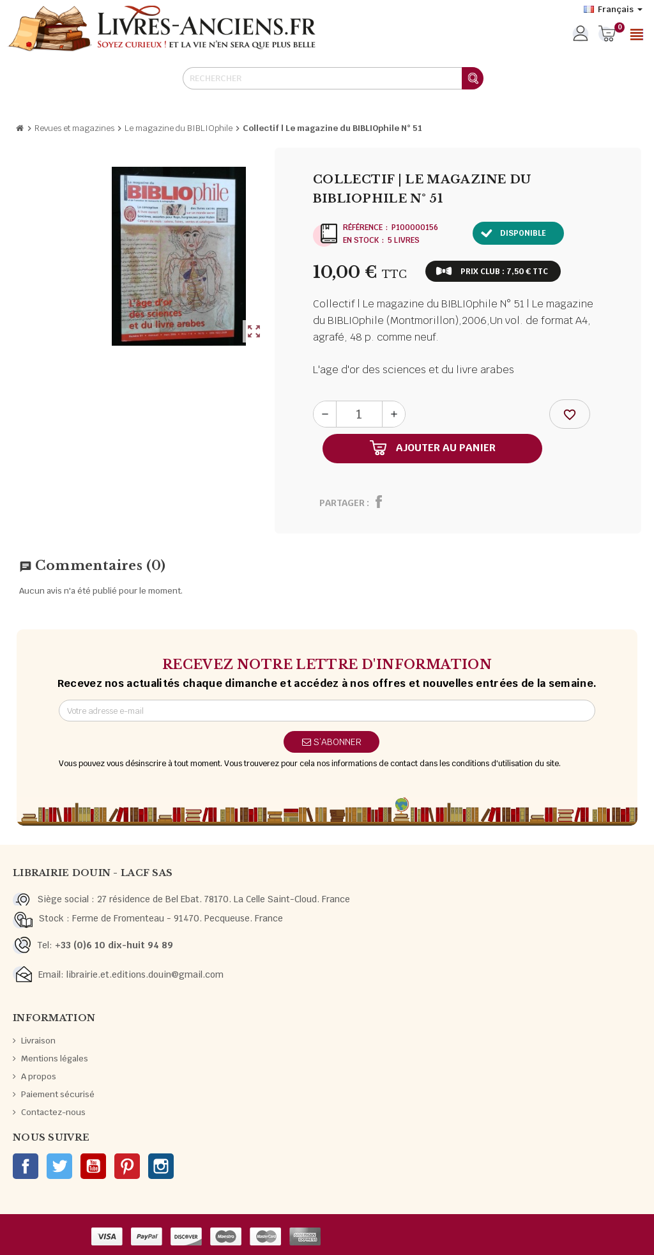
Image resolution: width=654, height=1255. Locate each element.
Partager (342, 503)
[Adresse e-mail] (327, 710)
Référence (363, 227)
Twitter (59, 1166)
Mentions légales (54, 1058)
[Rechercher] (333, 78)
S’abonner (331, 742)
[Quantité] (359, 414)
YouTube (93, 1166)
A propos (38, 1076)
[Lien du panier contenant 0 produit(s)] (607, 34)
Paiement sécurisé (58, 1094)
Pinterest (127, 1166)
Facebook (25, 1166)
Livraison (38, 1040)
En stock (361, 240)
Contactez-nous (53, 1112)
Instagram (161, 1166)
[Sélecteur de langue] (613, 9)
